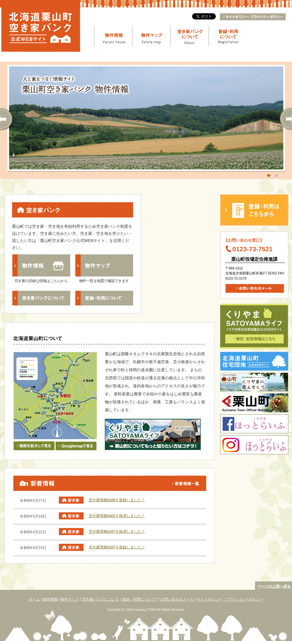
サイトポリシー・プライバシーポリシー (230, 599)
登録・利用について (227, 36)
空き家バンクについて (189, 36)
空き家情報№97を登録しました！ (117, 547)
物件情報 (113, 36)
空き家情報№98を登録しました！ (117, 500)
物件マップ (151, 36)
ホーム (34, 599)
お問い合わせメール (177, 599)
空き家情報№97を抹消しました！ (117, 531)
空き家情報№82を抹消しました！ (117, 516)
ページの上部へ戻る (274, 586)
